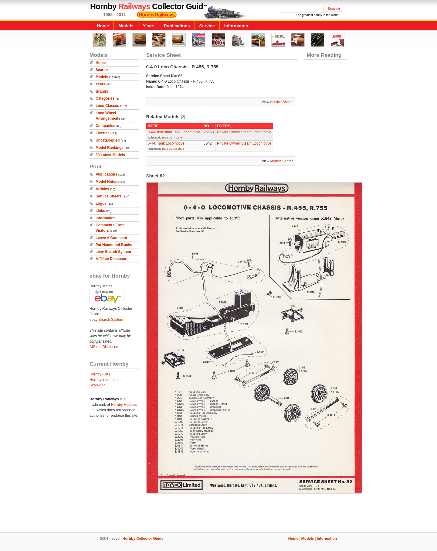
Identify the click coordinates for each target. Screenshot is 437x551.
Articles (102, 189)
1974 (172, 137)
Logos (101, 203)
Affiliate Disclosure (112, 259)
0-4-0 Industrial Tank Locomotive (174, 132)
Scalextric (97, 385)
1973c (173, 148)
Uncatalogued (108, 140)
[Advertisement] (218, 511)
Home (103, 25)
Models (126, 25)
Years (148, 25)
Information (236, 25)
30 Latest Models (110, 155)
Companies (105, 126)
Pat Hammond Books (114, 245)
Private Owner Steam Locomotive (244, 132)
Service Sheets (108, 196)
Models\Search (281, 161)
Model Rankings (110, 147)
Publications (177, 25)
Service (207, 25)
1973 (164, 137)
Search (102, 70)
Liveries (102, 133)
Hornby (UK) (100, 374)
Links (100, 211)
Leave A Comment (111, 238)
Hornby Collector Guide (143, 538)
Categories (105, 98)
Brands (102, 91)
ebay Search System (113, 252)
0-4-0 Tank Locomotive (166, 143)
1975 (179, 137)
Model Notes (106, 182)
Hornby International (106, 380)
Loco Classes (107, 106)
